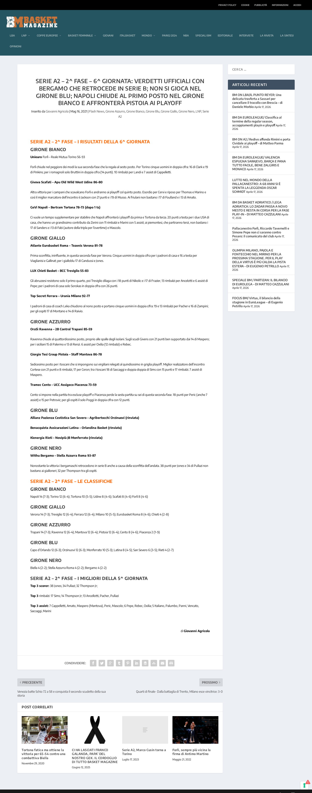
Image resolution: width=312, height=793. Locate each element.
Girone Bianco (135, 105)
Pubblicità (260, 5)
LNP (24, 29)
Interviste (246, 29)
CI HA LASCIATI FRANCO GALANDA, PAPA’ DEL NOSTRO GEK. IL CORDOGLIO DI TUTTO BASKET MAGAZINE (95, 749)
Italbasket (127, 29)
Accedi (297, 5)
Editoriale (225, 29)
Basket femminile (80, 29)
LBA (12, 29)
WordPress (86, 788)
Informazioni (280, 5)
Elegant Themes (47, 788)
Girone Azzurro (115, 105)
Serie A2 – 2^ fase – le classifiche (71, 474)
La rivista (267, 29)
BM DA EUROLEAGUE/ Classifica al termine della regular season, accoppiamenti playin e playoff (257, 115)
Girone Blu (152, 105)
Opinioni (15, 39)
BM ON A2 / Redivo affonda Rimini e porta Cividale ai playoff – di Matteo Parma (261, 135)
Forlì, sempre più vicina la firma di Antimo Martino (191, 745)
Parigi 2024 (169, 29)
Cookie (245, 5)
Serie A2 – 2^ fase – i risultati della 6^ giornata (90, 135)
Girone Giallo (169, 105)
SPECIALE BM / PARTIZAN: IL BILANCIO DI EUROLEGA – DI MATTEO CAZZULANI (260, 275)
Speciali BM (203, 29)
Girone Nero (186, 105)
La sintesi (287, 29)
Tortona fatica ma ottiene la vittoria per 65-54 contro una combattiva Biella (44, 747)
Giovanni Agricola (57, 105)
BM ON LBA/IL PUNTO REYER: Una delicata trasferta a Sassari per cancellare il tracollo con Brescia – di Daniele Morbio (257, 94)
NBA (186, 29)
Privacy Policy (227, 5)
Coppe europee (47, 29)
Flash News (96, 105)
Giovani (108, 29)
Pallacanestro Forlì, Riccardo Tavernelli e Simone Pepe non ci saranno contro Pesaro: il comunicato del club (260, 225)
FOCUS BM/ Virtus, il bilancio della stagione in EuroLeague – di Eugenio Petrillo (257, 295)
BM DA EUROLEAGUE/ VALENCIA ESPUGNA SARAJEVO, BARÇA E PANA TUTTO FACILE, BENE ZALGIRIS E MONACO (259, 157)
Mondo (147, 29)
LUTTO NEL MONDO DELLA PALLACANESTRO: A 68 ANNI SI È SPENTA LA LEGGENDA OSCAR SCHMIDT (256, 179)
